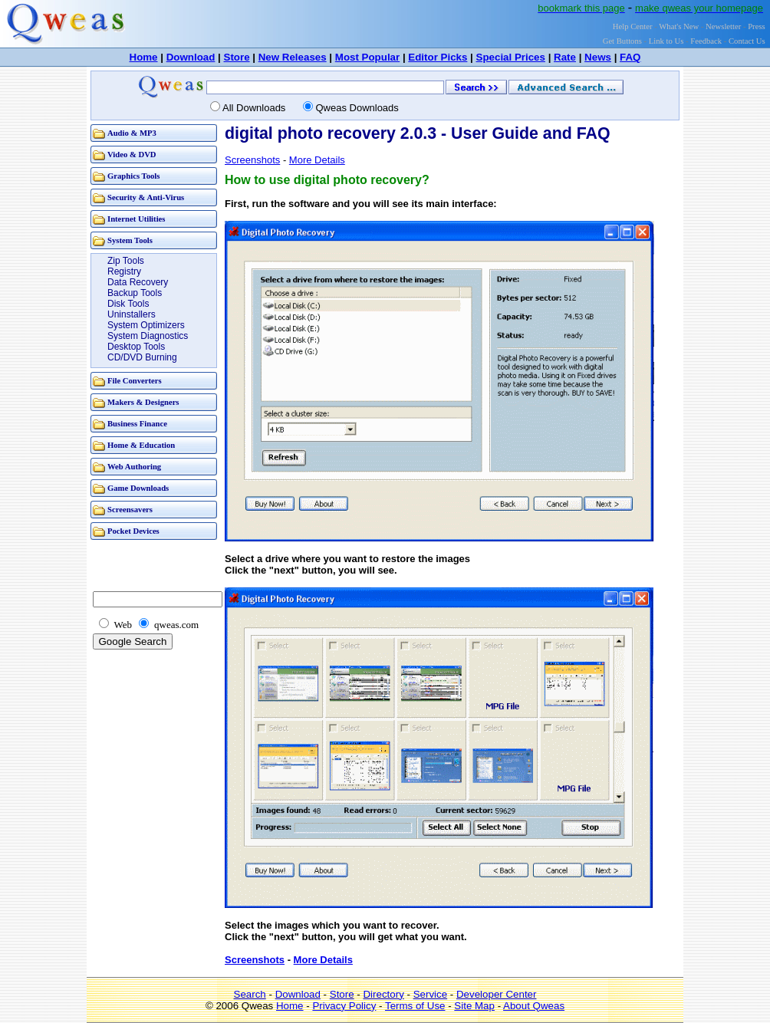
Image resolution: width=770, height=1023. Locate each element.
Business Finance (137, 423)
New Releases (292, 57)
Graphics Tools (133, 176)
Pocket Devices (133, 531)
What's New (679, 26)
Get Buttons (622, 41)
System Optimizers (146, 325)
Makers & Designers (143, 402)
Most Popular (367, 57)
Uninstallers (131, 314)
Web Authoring (134, 466)
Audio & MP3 (131, 133)
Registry (124, 271)
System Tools (130, 240)
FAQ (630, 57)
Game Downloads (138, 488)
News (597, 57)
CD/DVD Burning (142, 357)
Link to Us (666, 41)
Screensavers (130, 509)
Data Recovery (137, 282)
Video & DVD (131, 154)
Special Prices (510, 57)
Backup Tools (134, 293)
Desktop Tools (136, 346)
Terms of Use (415, 1005)
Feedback (706, 41)
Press (756, 26)
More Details (317, 160)
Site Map (474, 1005)
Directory (383, 994)
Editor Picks (437, 57)
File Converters (134, 381)
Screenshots (252, 160)
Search (250, 994)
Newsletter (723, 26)
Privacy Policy (344, 1005)
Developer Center (496, 994)
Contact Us (747, 41)
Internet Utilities (136, 219)
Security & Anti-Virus (145, 197)
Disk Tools (128, 303)
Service (430, 994)
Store (237, 57)
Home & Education (141, 445)
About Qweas (533, 1005)
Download (191, 57)
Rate (565, 57)
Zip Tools (125, 260)
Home (144, 57)
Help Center (633, 26)
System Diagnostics (147, 336)
